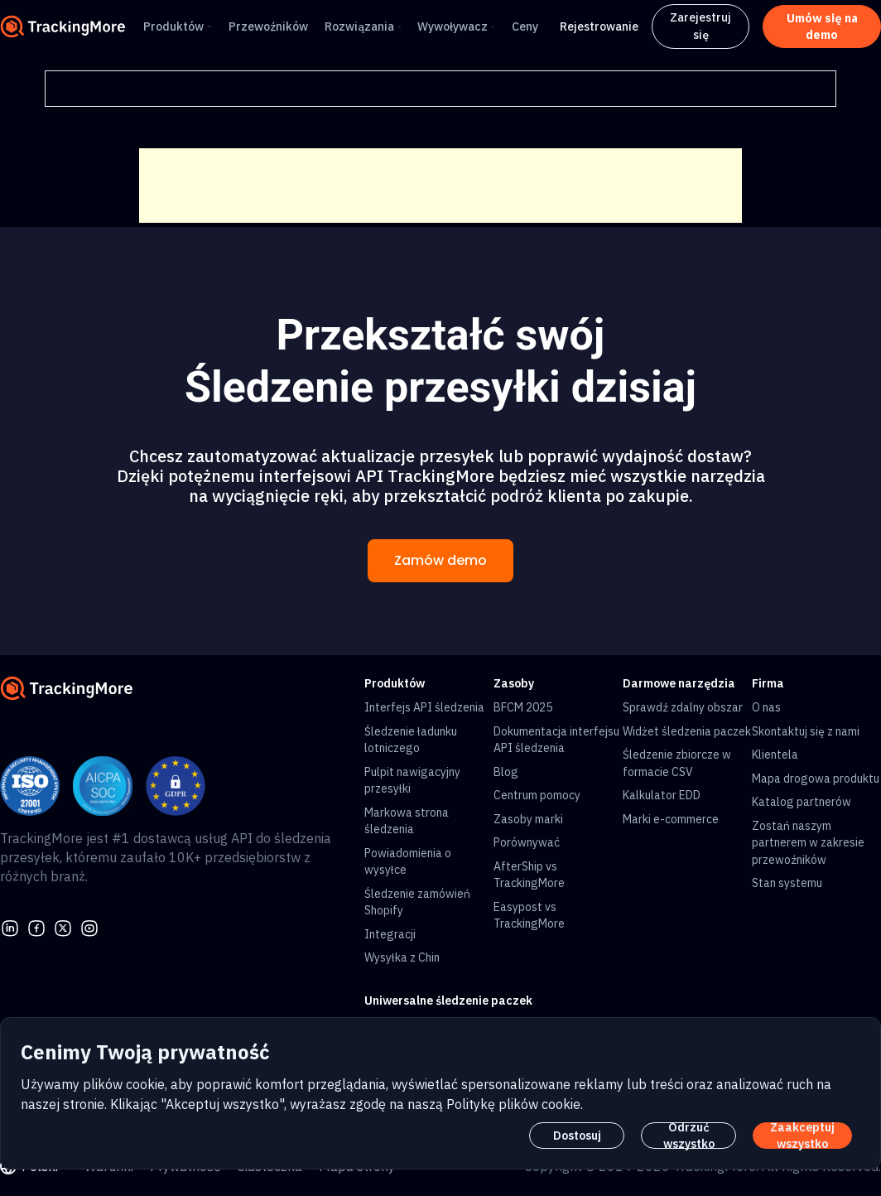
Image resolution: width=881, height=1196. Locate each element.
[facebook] (36, 927)
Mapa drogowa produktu (815, 778)
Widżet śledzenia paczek (687, 731)
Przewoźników (268, 26)
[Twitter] (63, 927)
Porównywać (526, 842)
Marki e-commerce (671, 819)
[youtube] (89, 927)
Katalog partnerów (801, 801)
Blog (505, 771)
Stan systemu (787, 882)
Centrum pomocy (536, 795)
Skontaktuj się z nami (805, 731)
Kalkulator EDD (661, 795)
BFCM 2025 (522, 707)
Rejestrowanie (599, 26)
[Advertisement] (440, 185)
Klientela (775, 754)
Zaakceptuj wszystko (802, 1135)
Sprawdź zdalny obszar (683, 707)
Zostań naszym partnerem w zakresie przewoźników (808, 842)
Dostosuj (577, 1135)
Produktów (173, 26)
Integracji (390, 934)
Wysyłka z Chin (402, 957)
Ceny (525, 26)
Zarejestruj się (700, 26)
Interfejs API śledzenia (424, 707)
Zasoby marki (528, 819)
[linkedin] (10, 927)
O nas (766, 707)
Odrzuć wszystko (689, 1135)
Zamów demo (440, 560)
